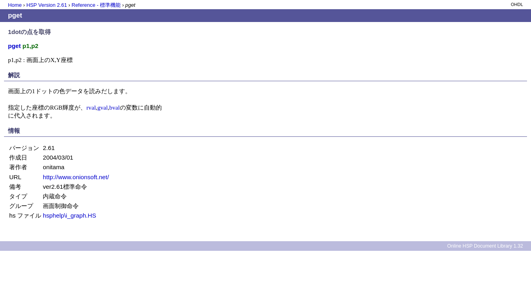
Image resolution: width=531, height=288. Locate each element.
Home (15, 5)
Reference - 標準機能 (96, 5)
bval (114, 107)
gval (102, 107)
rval (91, 107)
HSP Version (46, 5)
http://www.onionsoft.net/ (76, 177)
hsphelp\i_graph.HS (69, 215)
